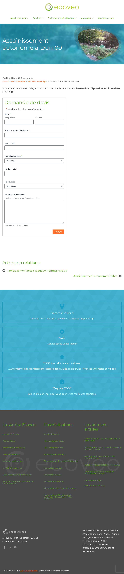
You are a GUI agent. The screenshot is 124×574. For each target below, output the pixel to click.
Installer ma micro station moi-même (102, 465)
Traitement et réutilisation (61, 18)
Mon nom (39, 118)
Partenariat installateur (13, 448)
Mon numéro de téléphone (17, 130)
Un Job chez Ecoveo (12, 468)
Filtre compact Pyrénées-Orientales (60, 461)
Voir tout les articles (93, 485)
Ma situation (9, 182)
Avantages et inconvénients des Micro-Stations (99, 457)
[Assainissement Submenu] (28, 18)
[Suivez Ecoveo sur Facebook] (4, 547)
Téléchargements (10, 454)
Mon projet (86, 18)
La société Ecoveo (10, 434)
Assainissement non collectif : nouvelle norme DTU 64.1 (102, 448)
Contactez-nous (106, 18)
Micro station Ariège (37, 81)
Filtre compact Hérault (54, 454)
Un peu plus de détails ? (15, 195)
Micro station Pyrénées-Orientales (59, 488)
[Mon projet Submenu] (93, 18)
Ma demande (10, 169)
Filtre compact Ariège (53, 441)
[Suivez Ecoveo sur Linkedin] (10, 547)
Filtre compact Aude (53, 448)
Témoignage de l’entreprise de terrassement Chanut (99, 473)
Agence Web (25, 570)
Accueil (5, 81)
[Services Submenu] (43, 18)
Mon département (13, 156)
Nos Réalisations (18, 81)
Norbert (34, 570)
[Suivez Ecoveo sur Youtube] (15, 547)
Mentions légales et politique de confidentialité (17, 482)
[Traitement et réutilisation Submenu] (76, 18)
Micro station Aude (52, 475)
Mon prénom (9, 118)
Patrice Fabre (8, 441)
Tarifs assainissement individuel (17, 475)
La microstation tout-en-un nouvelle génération (102, 440)
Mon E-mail (9, 143)
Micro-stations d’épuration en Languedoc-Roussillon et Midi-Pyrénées (58, 497)
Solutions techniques (12, 461)
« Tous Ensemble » (93, 480)
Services (37, 18)
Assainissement (18, 18)
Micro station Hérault (53, 481)
